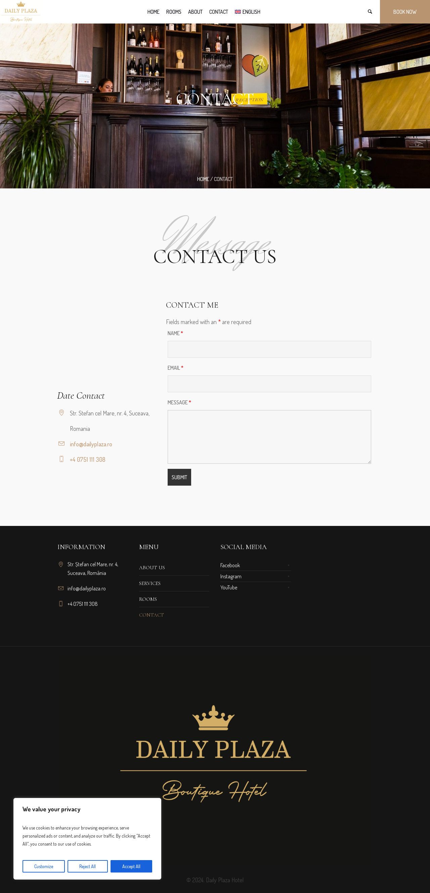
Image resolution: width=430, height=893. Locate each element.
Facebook (230, 565)
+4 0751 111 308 (87, 459)
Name (175, 333)
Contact (151, 615)
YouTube (228, 587)
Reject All (87, 866)
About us (152, 568)
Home (203, 179)
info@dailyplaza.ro (91, 444)
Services (150, 583)
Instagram (231, 576)
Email (175, 367)
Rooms (148, 599)
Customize (43, 866)
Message (179, 402)
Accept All (131, 866)
